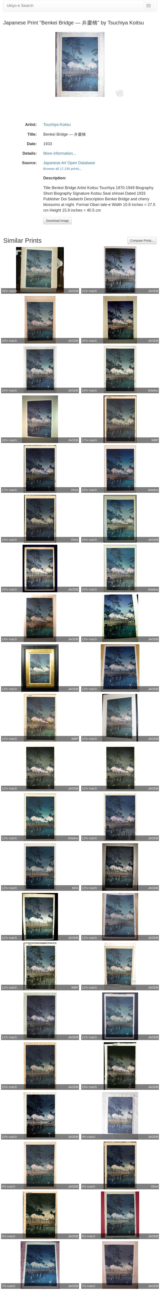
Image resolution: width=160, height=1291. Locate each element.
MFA (75, 888)
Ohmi (74, 490)
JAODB (73, 291)
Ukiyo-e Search (20, 5)
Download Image (57, 220)
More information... (59, 153)
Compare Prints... (142, 240)
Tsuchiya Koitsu (57, 124)
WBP (154, 440)
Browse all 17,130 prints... (62, 168)
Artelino (153, 390)
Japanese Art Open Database (69, 163)
